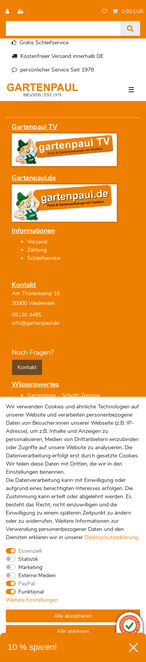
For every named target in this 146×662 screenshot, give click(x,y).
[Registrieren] (21, 11)
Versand (37, 241)
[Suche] (130, 28)
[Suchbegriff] (63, 28)
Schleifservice (43, 258)
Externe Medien (37, 575)
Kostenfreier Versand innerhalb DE (62, 56)
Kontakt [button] (27, 367)
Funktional (31, 591)
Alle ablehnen (73, 631)
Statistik (28, 559)
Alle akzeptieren (73, 616)
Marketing (30, 567)
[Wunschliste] (104, 11)
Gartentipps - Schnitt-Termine (63, 395)
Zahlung (37, 250)
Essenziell (30, 551)
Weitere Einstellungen (32, 600)
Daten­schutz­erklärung (111, 537)
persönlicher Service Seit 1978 (57, 70)
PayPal (26, 583)
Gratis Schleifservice (44, 42)
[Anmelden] (8, 11)
